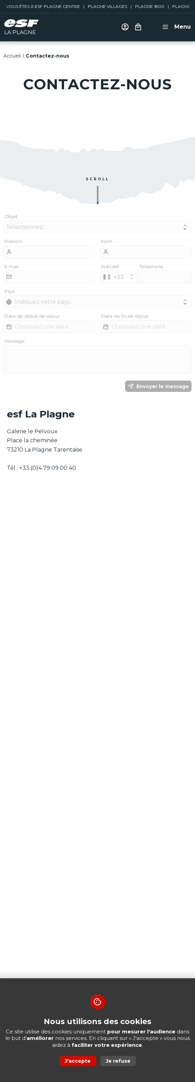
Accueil (12, 55)
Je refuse (118, 1061)
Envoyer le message (158, 386)
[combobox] (119, 277)
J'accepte (78, 1061)
